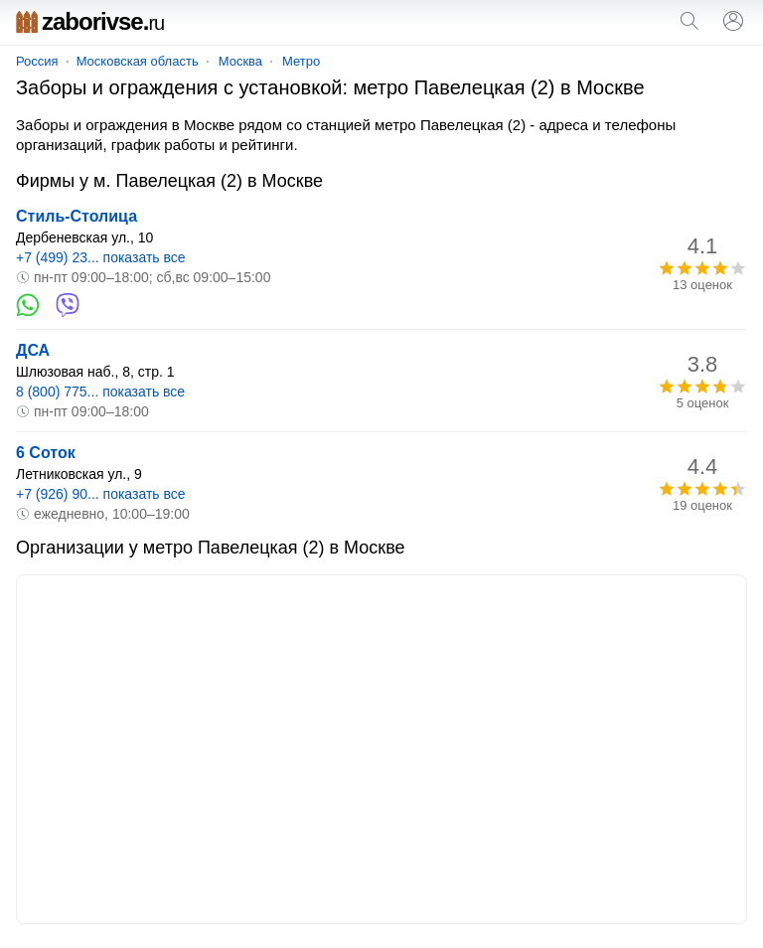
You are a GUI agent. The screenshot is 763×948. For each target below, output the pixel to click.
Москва (240, 61)
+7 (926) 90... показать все (101, 494)
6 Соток (46, 452)
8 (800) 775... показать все (100, 391)
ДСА (33, 350)
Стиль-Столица (76, 216)
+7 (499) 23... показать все (101, 257)
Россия (37, 61)
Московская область (137, 61)
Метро (301, 61)
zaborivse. (90, 21)
